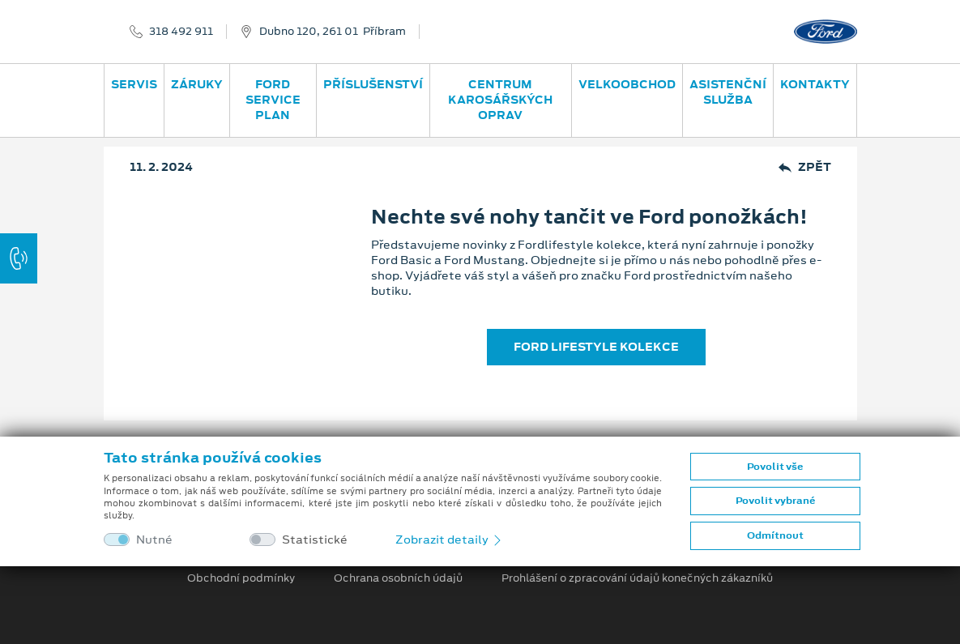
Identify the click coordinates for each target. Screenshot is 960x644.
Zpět (805, 167)
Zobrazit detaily (449, 539)
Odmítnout (775, 535)
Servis (134, 84)
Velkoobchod (627, 84)
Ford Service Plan (273, 99)
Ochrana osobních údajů (398, 578)
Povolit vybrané (775, 500)
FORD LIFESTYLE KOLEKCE (596, 347)
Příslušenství (373, 84)
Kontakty (815, 84)
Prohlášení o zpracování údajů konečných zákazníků (637, 578)
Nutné (154, 540)
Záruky (197, 84)
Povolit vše (775, 466)
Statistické (315, 540)
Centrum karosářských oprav (500, 99)
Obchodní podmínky (241, 578)
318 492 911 (181, 31)
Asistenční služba (727, 92)
